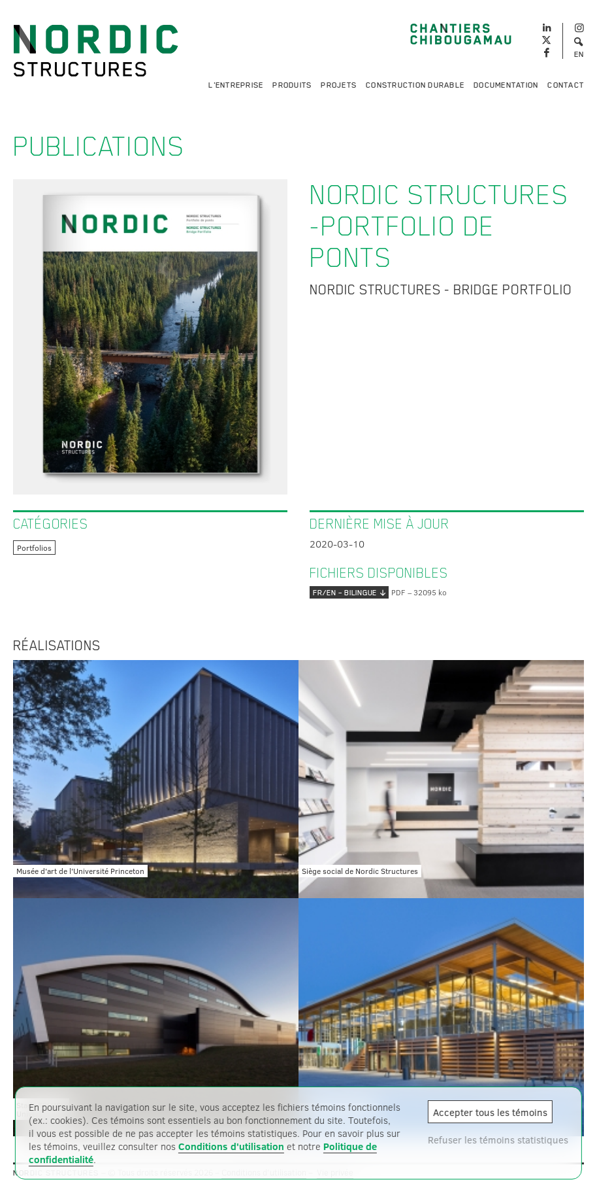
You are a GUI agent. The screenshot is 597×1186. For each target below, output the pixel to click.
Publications (99, 146)
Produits (292, 85)
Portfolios (34, 547)
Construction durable (415, 85)
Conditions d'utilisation (231, 1146)
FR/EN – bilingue (349, 592)
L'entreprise (235, 85)
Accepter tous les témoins (490, 1112)
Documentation (506, 85)
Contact (565, 85)
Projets (339, 85)
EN (579, 54)
